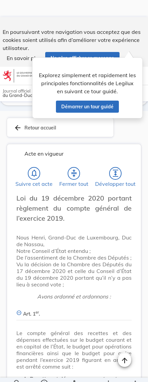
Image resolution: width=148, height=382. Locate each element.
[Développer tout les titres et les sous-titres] (115, 156)
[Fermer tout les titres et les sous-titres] (74, 156)
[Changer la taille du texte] (124, 188)
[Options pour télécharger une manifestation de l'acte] (108, 371)
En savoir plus (24, 41)
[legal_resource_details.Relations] (73, 371)
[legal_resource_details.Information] (43, 371)
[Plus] (135, 371)
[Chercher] (17, 371)
